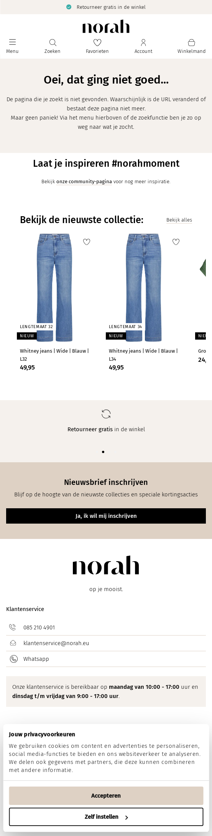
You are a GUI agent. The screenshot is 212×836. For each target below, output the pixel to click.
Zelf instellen (106, 816)
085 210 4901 (39, 627)
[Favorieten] (97, 47)
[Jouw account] (143, 47)
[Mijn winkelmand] (191, 47)
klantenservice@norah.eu (56, 643)
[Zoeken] (52, 47)
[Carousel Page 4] (115, 452)
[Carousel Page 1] (97, 452)
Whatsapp (36, 658)
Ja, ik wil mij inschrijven (106, 515)
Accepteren (106, 795)
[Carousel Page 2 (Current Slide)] (103, 452)
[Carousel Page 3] (109, 452)
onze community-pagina (84, 181)
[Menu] (12, 47)
